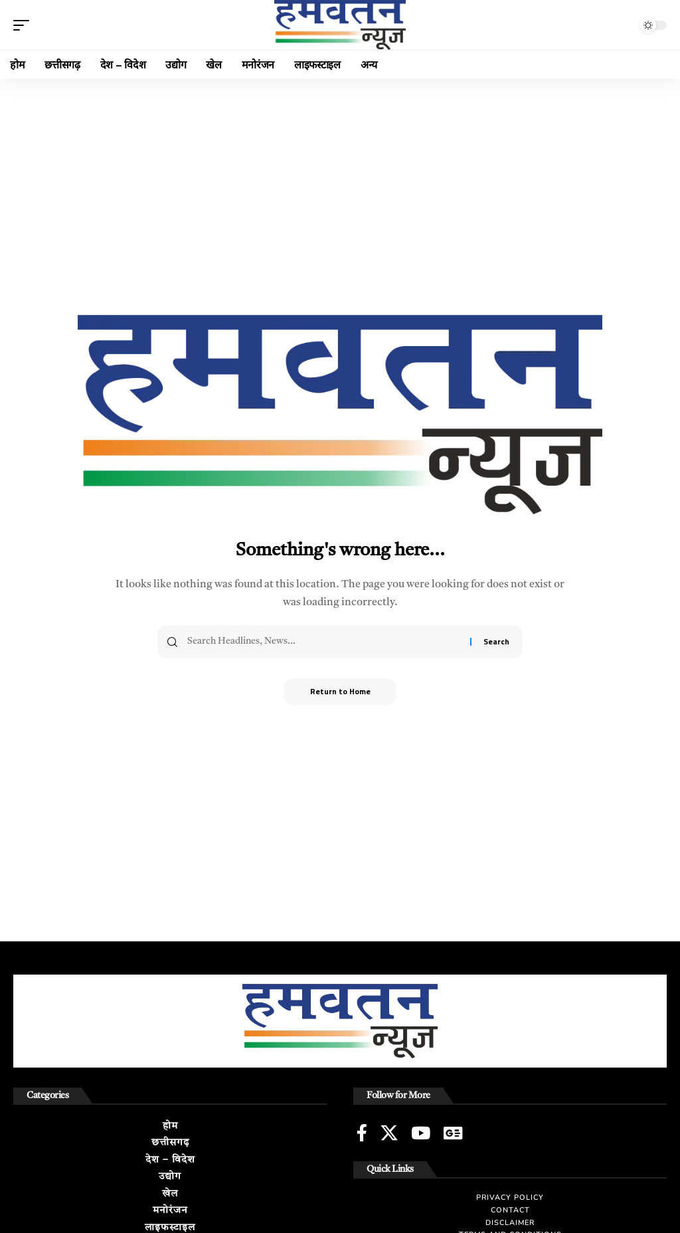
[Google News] (453, 1132)
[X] (389, 1132)
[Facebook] (362, 1132)
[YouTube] (421, 1132)
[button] (24, 25)
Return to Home (340, 691)
